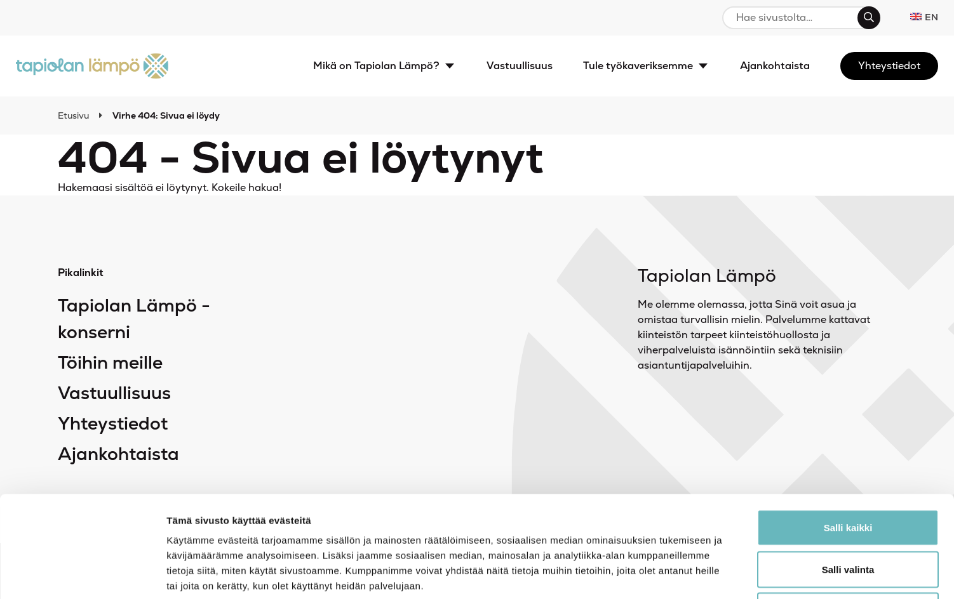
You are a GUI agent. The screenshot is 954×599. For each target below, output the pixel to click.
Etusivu (73, 115)
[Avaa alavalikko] (449, 66)
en (924, 17)
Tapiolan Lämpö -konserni (134, 318)
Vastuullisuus (114, 392)
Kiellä (848, 515)
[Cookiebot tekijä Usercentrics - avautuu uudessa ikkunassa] (82, 574)
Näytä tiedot (679, 574)
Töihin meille (110, 362)
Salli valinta (848, 474)
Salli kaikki (848, 432)
